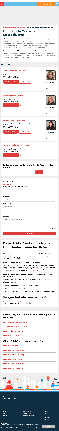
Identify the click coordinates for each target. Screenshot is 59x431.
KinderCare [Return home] (2, 4)
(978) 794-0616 (24, 155)
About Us (4, 407)
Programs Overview (48, 407)
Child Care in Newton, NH (12, 346)
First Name (29, 192)
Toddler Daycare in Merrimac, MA (15, 326)
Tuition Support (26, 407)
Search (39, 171)
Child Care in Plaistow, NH (13, 359)
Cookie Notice (5, 427)
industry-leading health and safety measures (23, 301)
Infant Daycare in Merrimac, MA (15, 322)
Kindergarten (47, 417)
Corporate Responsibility (28, 415)
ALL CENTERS (6, 27)
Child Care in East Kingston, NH (15, 364)
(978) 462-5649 (24, 81)
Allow (48, 426)
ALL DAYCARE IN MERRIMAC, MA (19, 27)
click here (36, 270)
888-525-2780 (7, 184)
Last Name (29, 198)
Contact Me (29, 233)
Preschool (46, 413)
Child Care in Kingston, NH (13, 368)
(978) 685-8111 (24, 131)
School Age (46, 419)
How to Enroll (26, 409)
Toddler (45, 411)
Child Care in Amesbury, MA (13, 350)
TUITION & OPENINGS (10, 81)
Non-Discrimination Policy (29, 413)
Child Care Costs (27, 411)
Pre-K (45, 415)
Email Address (29, 205)
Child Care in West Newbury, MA (15, 355)
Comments (6, 216)
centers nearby (45, 4)
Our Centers (5, 411)
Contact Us (5, 409)
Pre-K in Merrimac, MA (11, 335)
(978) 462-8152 (24, 105)
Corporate (4, 415)
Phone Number (29, 212)
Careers (4, 413)
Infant (45, 409)
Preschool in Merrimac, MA (13, 331)
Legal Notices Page (14, 428)
